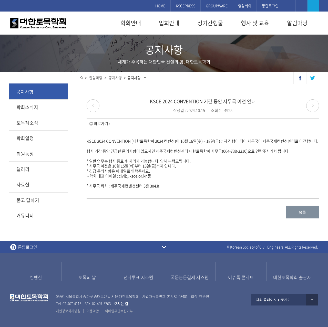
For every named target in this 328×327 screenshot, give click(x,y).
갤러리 (22, 169)
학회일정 (25, 138)
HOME (160, 5)
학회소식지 (27, 107)
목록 (302, 212)
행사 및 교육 (255, 23)
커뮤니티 (25, 215)
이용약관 (93, 310)
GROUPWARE (217, 5)
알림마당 (297, 23)
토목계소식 (27, 122)
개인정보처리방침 (68, 310)
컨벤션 (36, 277)
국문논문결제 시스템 (190, 277)
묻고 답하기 (27, 200)
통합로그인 (270, 5)
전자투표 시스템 (138, 277)
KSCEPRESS (185, 5)
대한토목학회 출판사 (292, 277)
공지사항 (134, 77)
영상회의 (244, 5)
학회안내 (130, 23)
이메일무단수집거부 (119, 310)
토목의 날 (87, 277)
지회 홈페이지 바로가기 (284, 299)
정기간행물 (210, 23)
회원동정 (25, 153)
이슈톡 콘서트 (241, 277)
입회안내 (169, 23)
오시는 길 (121, 303)
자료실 (22, 184)
